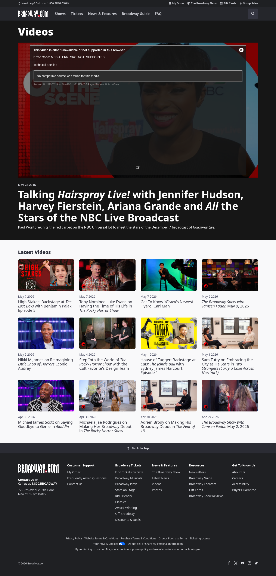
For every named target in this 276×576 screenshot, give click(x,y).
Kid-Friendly (123, 496)
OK (138, 167)
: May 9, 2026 (225, 304)
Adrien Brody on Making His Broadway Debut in (168, 426)
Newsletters (197, 472)
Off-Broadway (125, 514)
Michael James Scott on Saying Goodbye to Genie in (45, 424)
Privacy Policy (74, 538)
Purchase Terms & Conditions (138, 538)
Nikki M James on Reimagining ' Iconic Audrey (45, 364)
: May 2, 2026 (225, 424)
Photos (157, 490)
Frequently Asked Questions (86, 478)
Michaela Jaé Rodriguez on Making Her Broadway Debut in (105, 426)
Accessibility (240, 484)
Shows (60, 13)
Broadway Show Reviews (206, 496)
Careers (237, 478)
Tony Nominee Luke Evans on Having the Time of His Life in (105, 306)
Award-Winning (126, 508)
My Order (176, 3)
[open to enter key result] (253, 14)
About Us (238, 472)
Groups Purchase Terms (173, 538)
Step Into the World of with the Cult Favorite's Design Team (104, 364)
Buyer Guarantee (244, 490)
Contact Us (26, 480)
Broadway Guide (136, 13)
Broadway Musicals (128, 478)
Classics (120, 502)
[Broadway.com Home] (33, 13)
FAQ (158, 13)
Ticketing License (200, 538)
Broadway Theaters (202, 484)
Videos (156, 484)
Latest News (160, 478)
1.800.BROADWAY (43, 3)
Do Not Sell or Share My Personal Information (155, 544)
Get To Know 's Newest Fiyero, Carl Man (167, 304)
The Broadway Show (202, 3)
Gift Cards (228, 3)
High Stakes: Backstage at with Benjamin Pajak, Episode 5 (45, 306)
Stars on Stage (125, 490)
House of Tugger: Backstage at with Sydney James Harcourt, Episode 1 (168, 366)
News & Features (102, 13)
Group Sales (248, 3)
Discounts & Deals (128, 520)
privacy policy (140, 549)
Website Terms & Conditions (101, 538)
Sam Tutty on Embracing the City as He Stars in (228, 366)
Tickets (77, 13)
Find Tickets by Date (129, 472)
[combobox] (233, 14)
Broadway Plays (126, 484)
